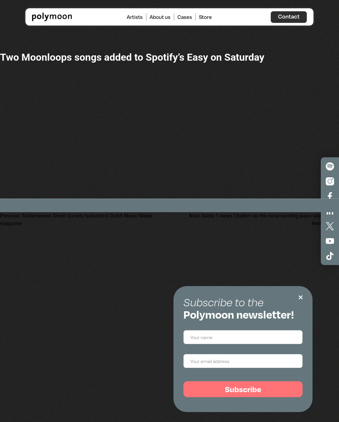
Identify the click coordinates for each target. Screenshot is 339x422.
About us (160, 16)
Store (205, 16)
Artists (135, 16)
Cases (184, 16)
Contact (289, 16)
